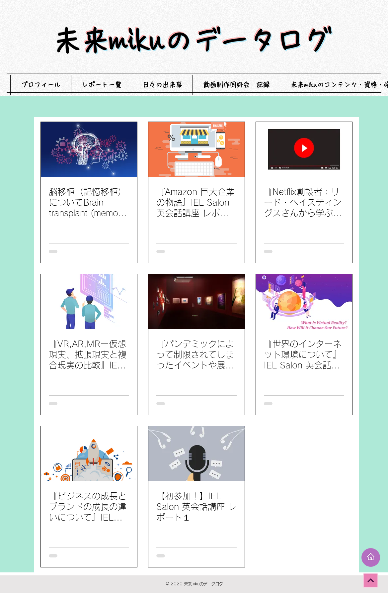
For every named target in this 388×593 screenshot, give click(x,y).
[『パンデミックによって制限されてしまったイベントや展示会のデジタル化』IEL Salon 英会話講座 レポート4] (196, 301)
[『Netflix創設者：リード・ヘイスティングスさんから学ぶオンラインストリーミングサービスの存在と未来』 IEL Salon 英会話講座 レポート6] (304, 149)
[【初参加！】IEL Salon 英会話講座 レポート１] (196, 453)
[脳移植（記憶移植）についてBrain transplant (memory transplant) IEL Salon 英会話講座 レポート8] (89, 149)
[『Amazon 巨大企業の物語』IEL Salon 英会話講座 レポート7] (196, 149)
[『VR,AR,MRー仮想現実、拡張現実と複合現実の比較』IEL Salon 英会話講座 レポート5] (89, 301)
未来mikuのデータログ (206, 41)
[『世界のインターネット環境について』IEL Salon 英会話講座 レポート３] (304, 301)
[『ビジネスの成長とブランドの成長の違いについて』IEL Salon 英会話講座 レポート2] (89, 453)
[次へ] (370, 580)
